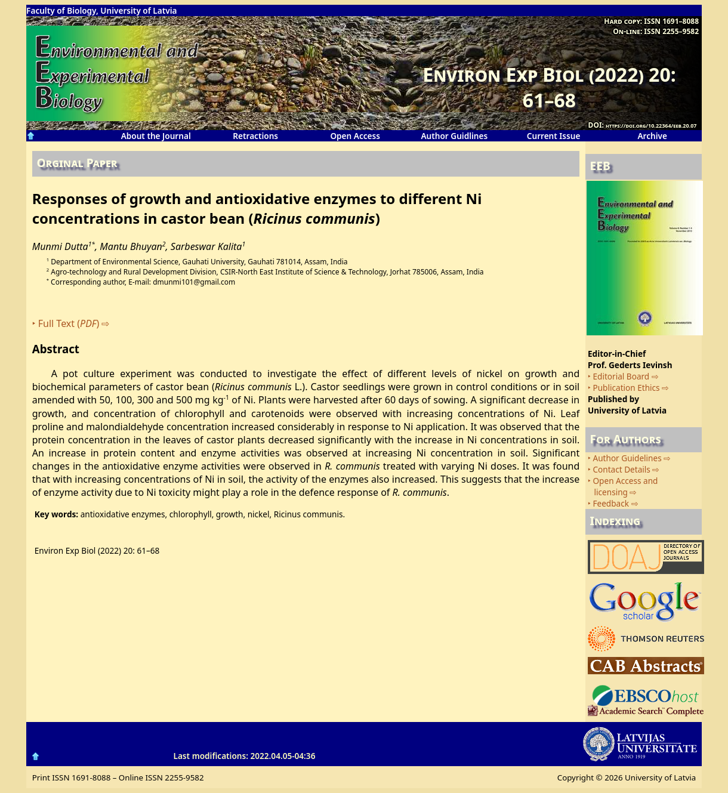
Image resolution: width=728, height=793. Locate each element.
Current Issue (554, 135)
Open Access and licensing (623, 486)
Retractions (255, 135)
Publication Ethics (626, 387)
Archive (652, 135)
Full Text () (69, 323)
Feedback (611, 503)
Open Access (355, 135)
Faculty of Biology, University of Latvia (101, 10)
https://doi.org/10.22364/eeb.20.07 (651, 125)
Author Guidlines (454, 135)
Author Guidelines (627, 458)
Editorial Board (621, 376)
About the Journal (156, 135)
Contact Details (621, 469)
